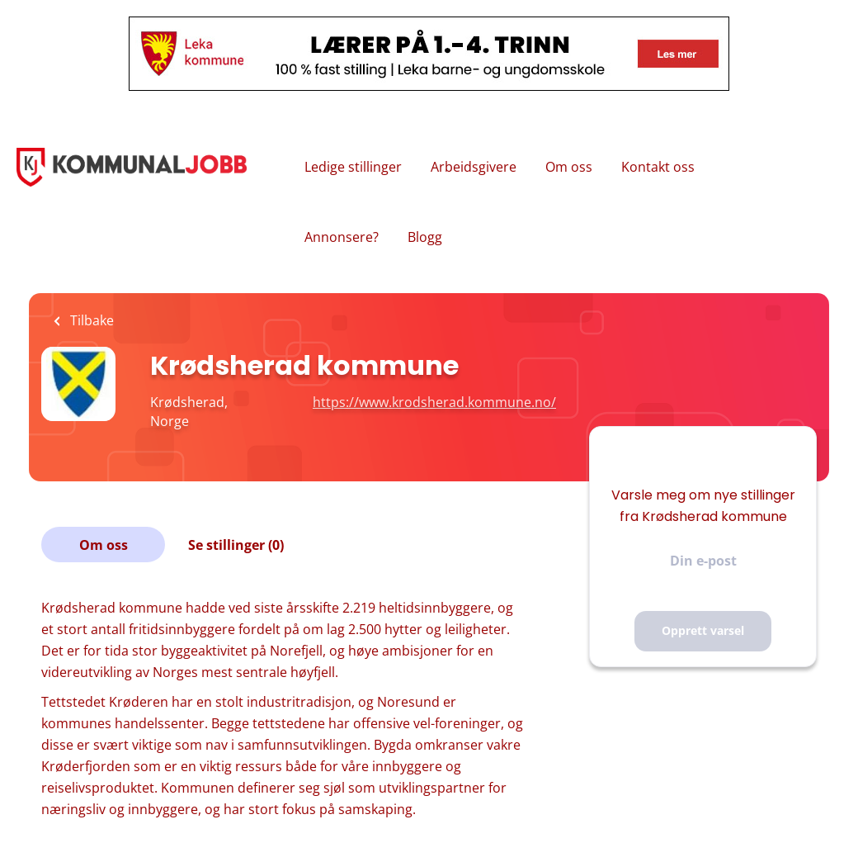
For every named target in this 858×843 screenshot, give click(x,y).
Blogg (425, 237)
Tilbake (90, 320)
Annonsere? (341, 237)
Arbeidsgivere (473, 167)
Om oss (568, 167)
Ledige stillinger (353, 167)
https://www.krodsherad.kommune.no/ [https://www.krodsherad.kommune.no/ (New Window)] (434, 402)
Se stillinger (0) (236, 545)
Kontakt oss (658, 167)
